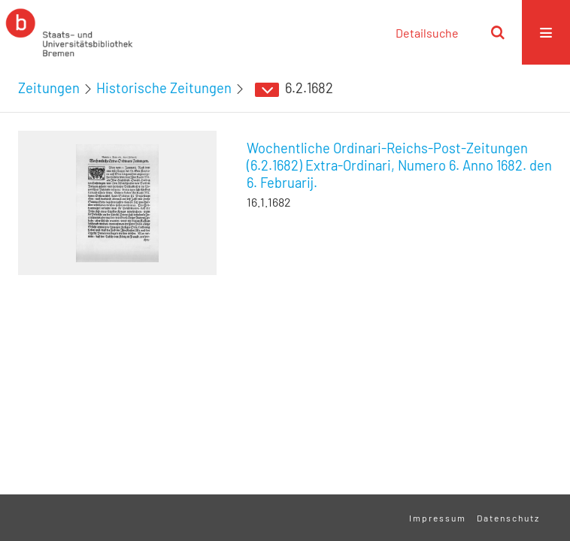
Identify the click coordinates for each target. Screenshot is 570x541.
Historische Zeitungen (164, 88)
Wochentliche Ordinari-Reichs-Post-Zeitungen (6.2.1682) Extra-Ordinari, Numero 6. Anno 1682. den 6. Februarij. (399, 165)
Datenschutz (508, 517)
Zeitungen (49, 88)
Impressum (437, 517)
